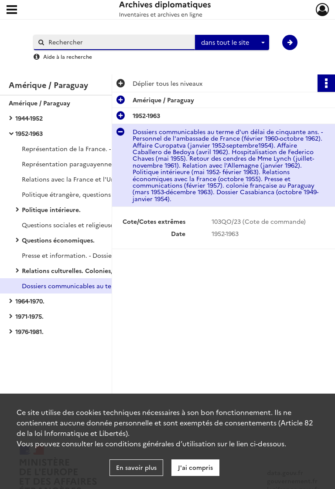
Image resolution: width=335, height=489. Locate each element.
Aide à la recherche (67, 56)
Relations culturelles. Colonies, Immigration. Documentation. (109, 270)
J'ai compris (195, 467)
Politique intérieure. (51, 209)
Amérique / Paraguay (39, 102)
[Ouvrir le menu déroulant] (12, 10)
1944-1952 (29, 118)
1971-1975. (29, 316)
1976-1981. (29, 331)
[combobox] (232, 43)
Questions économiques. (58, 240)
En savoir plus (136, 467)
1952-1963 (29, 133)
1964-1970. (29, 301)
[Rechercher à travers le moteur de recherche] (118, 42)
